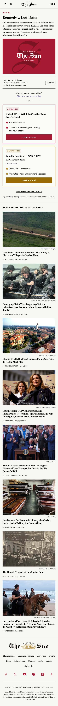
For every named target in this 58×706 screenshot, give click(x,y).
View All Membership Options (29, 191)
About (49, 661)
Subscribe (29, 666)
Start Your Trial (29, 180)
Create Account (29, 137)
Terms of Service (47, 196)
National (7, 13)
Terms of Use (45, 692)
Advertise (41, 656)
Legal (40, 661)
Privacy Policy (32, 196)
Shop (8, 661)
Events (52, 656)
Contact (31, 661)
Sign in (52, 4)
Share (50, 82)
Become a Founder (26, 656)
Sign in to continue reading (29, 96)
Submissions (19, 661)
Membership (9, 656)
